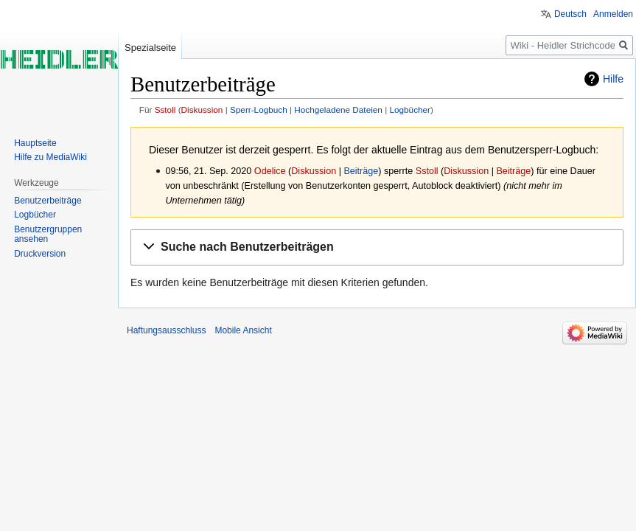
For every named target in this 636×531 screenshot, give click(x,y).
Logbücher (409, 109)
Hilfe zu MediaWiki (50, 157)
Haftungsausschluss (166, 330)
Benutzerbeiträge (47, 200)
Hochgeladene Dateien (338, 109)
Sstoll (165, 109)
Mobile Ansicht (242, 330)
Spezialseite (150, 47)
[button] (377, 247)
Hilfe (613, 79)
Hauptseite (35, 143)
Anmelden (613, 14)
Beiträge (360, 171)
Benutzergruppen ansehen (48, 234)
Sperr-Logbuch (258, 109)
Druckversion (40, 254)
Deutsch (570, 14)
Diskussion (202, 109)
